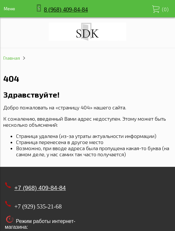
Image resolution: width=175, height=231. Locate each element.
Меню (9, 8)
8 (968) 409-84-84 (66, 9)
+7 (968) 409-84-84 (40, 187)
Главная (11, 58)
